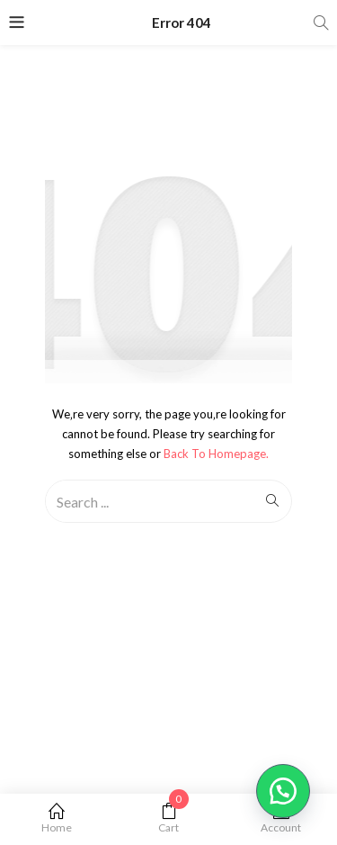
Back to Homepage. (216, 453)
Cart (168, 818)
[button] (283, 791)
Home (56, 818)
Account (281, 818)
